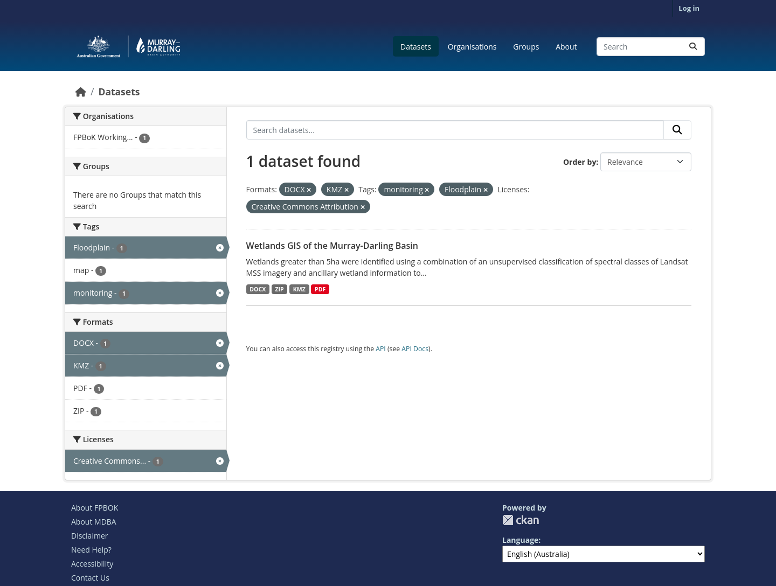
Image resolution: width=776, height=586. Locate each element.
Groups (526, 46)
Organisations (472, 46)
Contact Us (90, 578)
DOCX (258, 289)
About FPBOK (94, 508)
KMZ (299, 289)
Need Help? (91, 550)
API (381, 348)
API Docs (414, 348)
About (566, 46)
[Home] (80, 91)
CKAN (520, 520)
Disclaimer (89, 536)
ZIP (279, 289)
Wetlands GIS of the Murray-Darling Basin (332, 246)
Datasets (415, 46)
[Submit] (693, 46)
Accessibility (92, 564)
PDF (320, 289)
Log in (688, 8)
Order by (579, 162)
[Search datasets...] (651, 46)
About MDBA (93, 522)
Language (520, 540)
